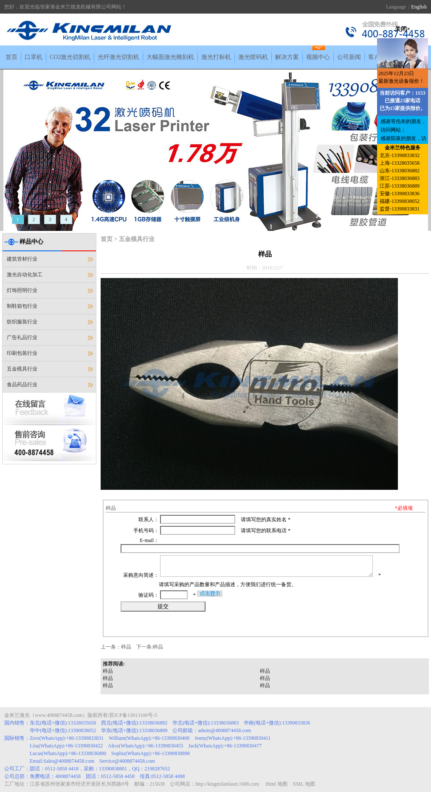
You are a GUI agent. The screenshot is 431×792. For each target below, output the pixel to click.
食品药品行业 (22, 385)
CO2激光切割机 (70, 57)
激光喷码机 (253, 57)
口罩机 (33, 57)
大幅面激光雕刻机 (170, 57)
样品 (126, 647)
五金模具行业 (22, 369)
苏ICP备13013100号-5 (133, 715)
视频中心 (318, 57)
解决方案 (287, 57)
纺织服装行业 (22, 322)
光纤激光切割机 (118, 57)
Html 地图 (276, 784)
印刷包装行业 (22, 353)
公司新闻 (349, 57)
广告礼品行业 (22, 337)
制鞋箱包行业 (22, 306)
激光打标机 (216, 57)
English (419, 7)
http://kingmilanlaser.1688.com (227, 784)
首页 (11, 57)
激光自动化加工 (24, 275)
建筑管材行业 (22, 259)
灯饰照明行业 (22, 290)
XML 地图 (304, 784)
